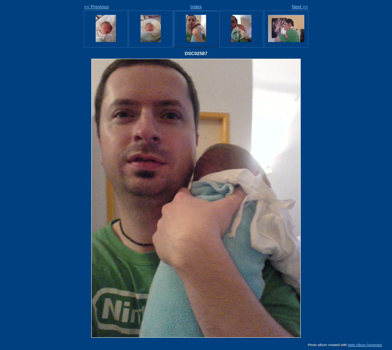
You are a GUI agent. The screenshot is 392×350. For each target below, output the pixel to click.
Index (195, 6)
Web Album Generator (365, 345)
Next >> (300, 6)
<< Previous (96, 6)
